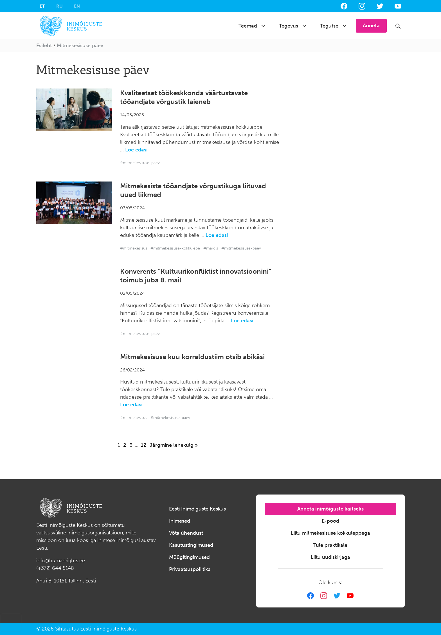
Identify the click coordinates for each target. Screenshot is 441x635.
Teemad (247, 26)
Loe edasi (136, 150)
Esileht (44, 45)
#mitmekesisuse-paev (140, 162)
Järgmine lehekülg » (174, 445)
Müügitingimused (189, 557)
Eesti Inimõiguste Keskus (197, 509)
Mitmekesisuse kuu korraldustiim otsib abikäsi (192, 357)
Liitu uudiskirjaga (330, 557)
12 (143, 445)
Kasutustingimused (191, 545)
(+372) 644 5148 (55, 568)
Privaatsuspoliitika (190, 569)
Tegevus (288, 26)
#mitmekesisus (133, 248)
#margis (210, 248)
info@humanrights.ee (60, 560)
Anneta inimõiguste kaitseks (330, 509)
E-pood (330, 521)
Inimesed (179, 521)
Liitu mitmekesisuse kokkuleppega (330, 533)
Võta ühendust (186, 533)
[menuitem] (42, 6)
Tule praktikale (330, 545)
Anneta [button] (371, 25)
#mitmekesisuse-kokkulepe (175, 248)
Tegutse (329, 26)
